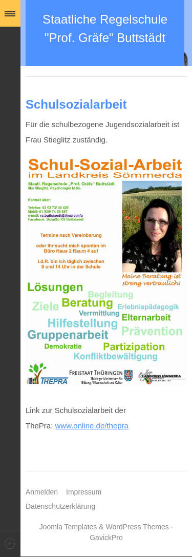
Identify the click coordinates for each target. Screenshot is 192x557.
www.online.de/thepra (92, 425)
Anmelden (42, 492)
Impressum (83, 492)
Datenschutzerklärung (60, 506)
